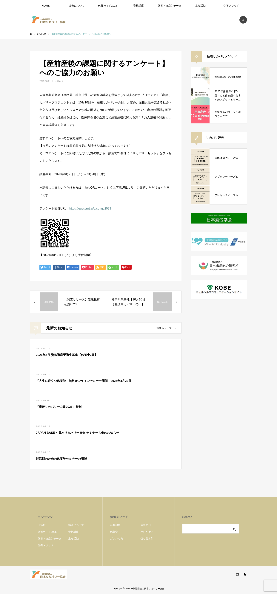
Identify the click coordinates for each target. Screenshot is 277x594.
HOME (46, 5)
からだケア (146, 531)
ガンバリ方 (116, 538)
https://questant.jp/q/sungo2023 (90, 208)
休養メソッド (231, 5)
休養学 (114, 531)
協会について (76, 5)
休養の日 (145, 525)
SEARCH (243, 20)
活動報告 (115, 525)
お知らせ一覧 (164, 328)
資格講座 (138, 5)
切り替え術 (146, 538)
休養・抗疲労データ (169, 5)
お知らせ (58, 81)
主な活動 (200, 5)
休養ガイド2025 (107, 5)
